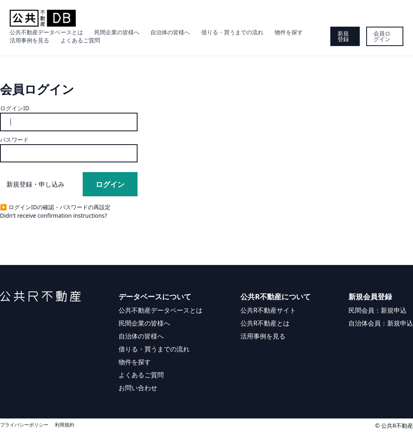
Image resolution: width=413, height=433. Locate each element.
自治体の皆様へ (170, 32)
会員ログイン (381, 36)
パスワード (14, 139)
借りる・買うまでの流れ (232, 32)
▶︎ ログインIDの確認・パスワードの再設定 (55, 207)
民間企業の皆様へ (117, 32)
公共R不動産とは (265, 323)
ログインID (14, 108)
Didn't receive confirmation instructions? (53, 215)
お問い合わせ (138, 387)
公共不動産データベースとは (46, 32)
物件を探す (289, 32)
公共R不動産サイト (268, 310)
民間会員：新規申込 (377, 310)
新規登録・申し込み (35, 184)
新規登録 (343, 36)
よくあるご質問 (80, 40)
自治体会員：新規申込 (380, 323)
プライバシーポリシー (24, 425)
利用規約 (64, 425)
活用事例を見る (29, 40)
